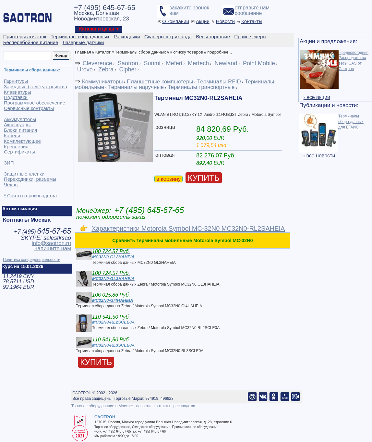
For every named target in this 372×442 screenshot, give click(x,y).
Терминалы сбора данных (140, 52)
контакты (162, 406)
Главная (83, 52)
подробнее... (219, 52)
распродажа (184, 406)
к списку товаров (186, 52)
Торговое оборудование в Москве (101, 406)
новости (143, 406)
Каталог (103, 52)
